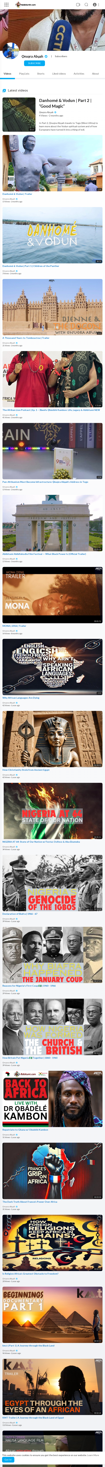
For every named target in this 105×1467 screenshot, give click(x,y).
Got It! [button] (8, 1459)
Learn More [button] (93, 1455)
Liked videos (59, 73)
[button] (96, 4)
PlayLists (24, 73)
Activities (79, 73)
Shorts (40, 73)
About (95, 73)
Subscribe (34, 63)
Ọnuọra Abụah (35, 56)
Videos (7, 73)
